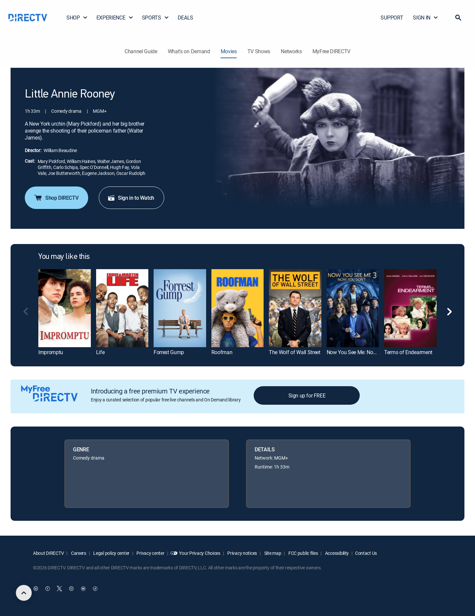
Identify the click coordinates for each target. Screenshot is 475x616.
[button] (458, 17)
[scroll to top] (23, 593)
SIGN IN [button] (425, 17)
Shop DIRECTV (55, 197)
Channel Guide (141, 51)
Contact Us (366, 553)
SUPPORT (392, 17)
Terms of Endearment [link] (408, 352)
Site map (272, 553)
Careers (78, 553)
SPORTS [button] (155, 17)
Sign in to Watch (130, 198)
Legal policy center (110, 553)
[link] (64, 308)
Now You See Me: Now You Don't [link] (363, 352)
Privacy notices (242, 553)
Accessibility (336, 553)
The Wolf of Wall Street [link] (294, 352)
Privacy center (150, 553)
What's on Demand (189, 51)
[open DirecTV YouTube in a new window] (83, 588)
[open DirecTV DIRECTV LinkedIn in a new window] (35, 588)
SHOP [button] (77, 17)
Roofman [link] (222, 352)
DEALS (185, 17)
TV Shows (258, 51)
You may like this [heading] (64, 257)
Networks (291, 51)
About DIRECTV (48, 553)
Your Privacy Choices (199, 553)
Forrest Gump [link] (169, 352)
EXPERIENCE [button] (114, 17)
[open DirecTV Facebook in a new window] (47, 588)
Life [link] (100, 352)
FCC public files (302, 553)
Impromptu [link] (50, 352)
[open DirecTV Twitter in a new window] (59, 588)
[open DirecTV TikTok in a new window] (95, 588)
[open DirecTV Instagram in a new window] (71, 588)
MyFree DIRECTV (331, 51)
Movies (229, 51)
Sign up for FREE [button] (307, 395)
